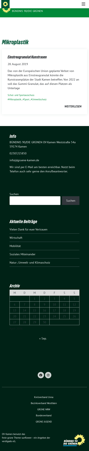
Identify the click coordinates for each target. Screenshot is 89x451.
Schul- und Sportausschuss (21, 90)
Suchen (14, 189)
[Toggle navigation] (83, 22)
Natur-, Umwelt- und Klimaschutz (30, 257)
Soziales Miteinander (22, 249)
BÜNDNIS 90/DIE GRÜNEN (27, 11)
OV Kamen (19, 7)
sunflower (27, 432)
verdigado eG (8, 436)
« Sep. (43, 333)
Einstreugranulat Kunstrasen (27, 52)
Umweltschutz (39, 94)
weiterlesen (72, 101)
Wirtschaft (16, 233)
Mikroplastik (15, 94)
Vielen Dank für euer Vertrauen (28, 224)
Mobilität (15, 241)
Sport (26, 94)
